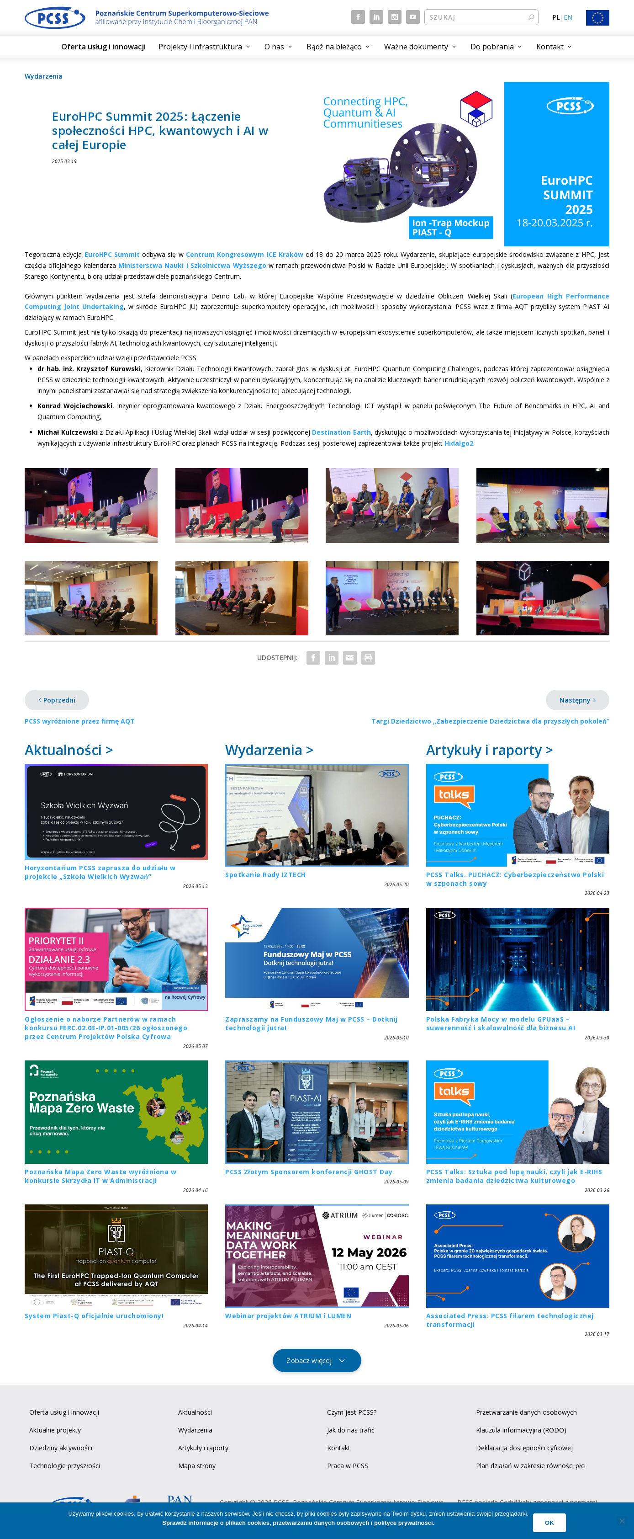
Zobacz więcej (309, 1360)
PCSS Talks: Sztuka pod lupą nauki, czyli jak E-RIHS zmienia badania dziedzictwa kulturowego (514, 1176)
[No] (621, 1520)
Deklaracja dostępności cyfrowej (524, 1447)
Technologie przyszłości (64, 1465)
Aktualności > (69, 749)
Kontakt (550, 47)
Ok (549, 1522)
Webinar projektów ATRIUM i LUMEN (288, 1315)
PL (556, 17)
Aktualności (195, 1412)
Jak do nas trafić (351, 1430)
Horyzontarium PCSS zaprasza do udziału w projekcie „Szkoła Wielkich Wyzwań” (100, 872)
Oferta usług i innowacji (103, 47)
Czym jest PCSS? (351, 1412)
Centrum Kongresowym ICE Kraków (244, 254)
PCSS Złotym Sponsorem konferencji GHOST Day (309, 1171)
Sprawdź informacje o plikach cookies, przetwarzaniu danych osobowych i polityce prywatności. (298, 1522)
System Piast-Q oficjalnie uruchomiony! (94, 1315)
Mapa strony (197, 1465)
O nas (274, 47)
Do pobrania (492, 47)
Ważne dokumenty (416, 47)
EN (568, 17)
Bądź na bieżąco (334, 47)
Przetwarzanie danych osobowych (526, 1412)
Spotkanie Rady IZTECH (265, 874)
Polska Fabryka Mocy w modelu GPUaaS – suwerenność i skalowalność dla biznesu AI (501, 1023)
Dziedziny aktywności (60, 1447)
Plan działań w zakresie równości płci (531, 1465)
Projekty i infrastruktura (200, 47)
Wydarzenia (44, 76)
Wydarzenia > (269, 749)
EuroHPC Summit (112, 254)
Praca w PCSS (347, 1465)
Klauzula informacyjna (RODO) (521, 1430)
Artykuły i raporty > (489, 749)
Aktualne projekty (55, 1430)
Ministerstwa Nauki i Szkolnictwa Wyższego (192, 265)
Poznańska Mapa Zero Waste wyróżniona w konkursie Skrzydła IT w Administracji (100, 1176)
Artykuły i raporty (203, 1447)
